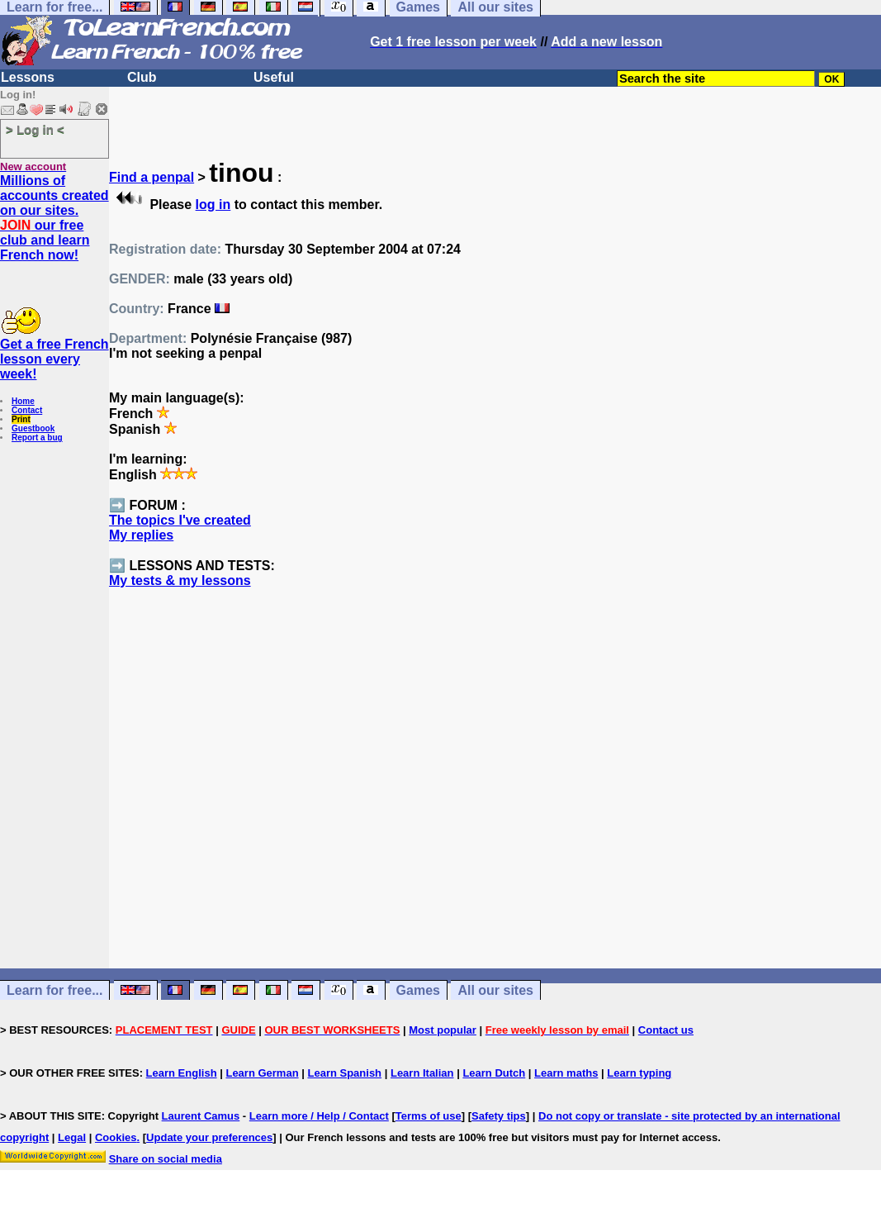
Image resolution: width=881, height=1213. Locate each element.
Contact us (666, 1030)
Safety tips (498, 1116)
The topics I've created (180, 520)
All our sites (495, 990)
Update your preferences (209, 1137)
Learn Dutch (493, 1073)
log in (213, 204)
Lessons (27, 77)
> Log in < (35, 129)
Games (418, 990)
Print (21, 419)
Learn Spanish (344, 1073)
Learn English (181, 1073)
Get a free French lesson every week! (54, 359)
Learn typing (639, 1073)
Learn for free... (54, 990)
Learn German (261, 1073)
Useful (273, 77)
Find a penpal (151, 177)
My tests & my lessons (180, 580)
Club (142, 77)
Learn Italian (422, 1073)
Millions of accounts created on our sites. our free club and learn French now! (54, 218)
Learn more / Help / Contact (319, 1116)
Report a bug (37, 437)
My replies (141, 535)
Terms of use (429, 1116)
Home (23, 401)
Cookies (116, 1137)
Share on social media (165, 1159)
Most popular (442, 1030)
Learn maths (566, 1073)
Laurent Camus (201, 1116)
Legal (72, 1137)
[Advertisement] (495, 808)
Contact (27, 410)
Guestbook (33, 428)
